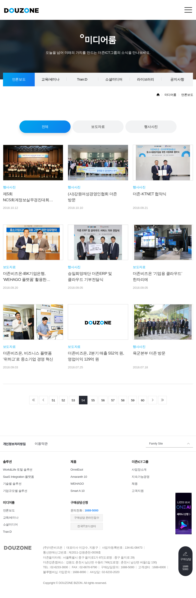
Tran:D (82, 79)
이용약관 (41, 443)
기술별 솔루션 (12, 483)
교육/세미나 (50, 79)
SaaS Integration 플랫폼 (18, 476)
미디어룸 (170, 94)
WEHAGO (77, 483)
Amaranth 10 (79, 476)
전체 (45, 127)
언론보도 (19, 79)
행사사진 (151, 127)
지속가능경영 (140, 476)
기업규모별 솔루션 (15, 491)
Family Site (156, 443)
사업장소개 (139, 469)
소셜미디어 (113, 79)
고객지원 (137, 491)
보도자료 (98, 127)
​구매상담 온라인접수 (86, 517)
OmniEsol (77, 469)
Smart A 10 (78, 491)
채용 (134, 483)
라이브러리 (145, 79)
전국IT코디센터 (86, 526)
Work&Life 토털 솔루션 (17, 469)
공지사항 (177, 79)
